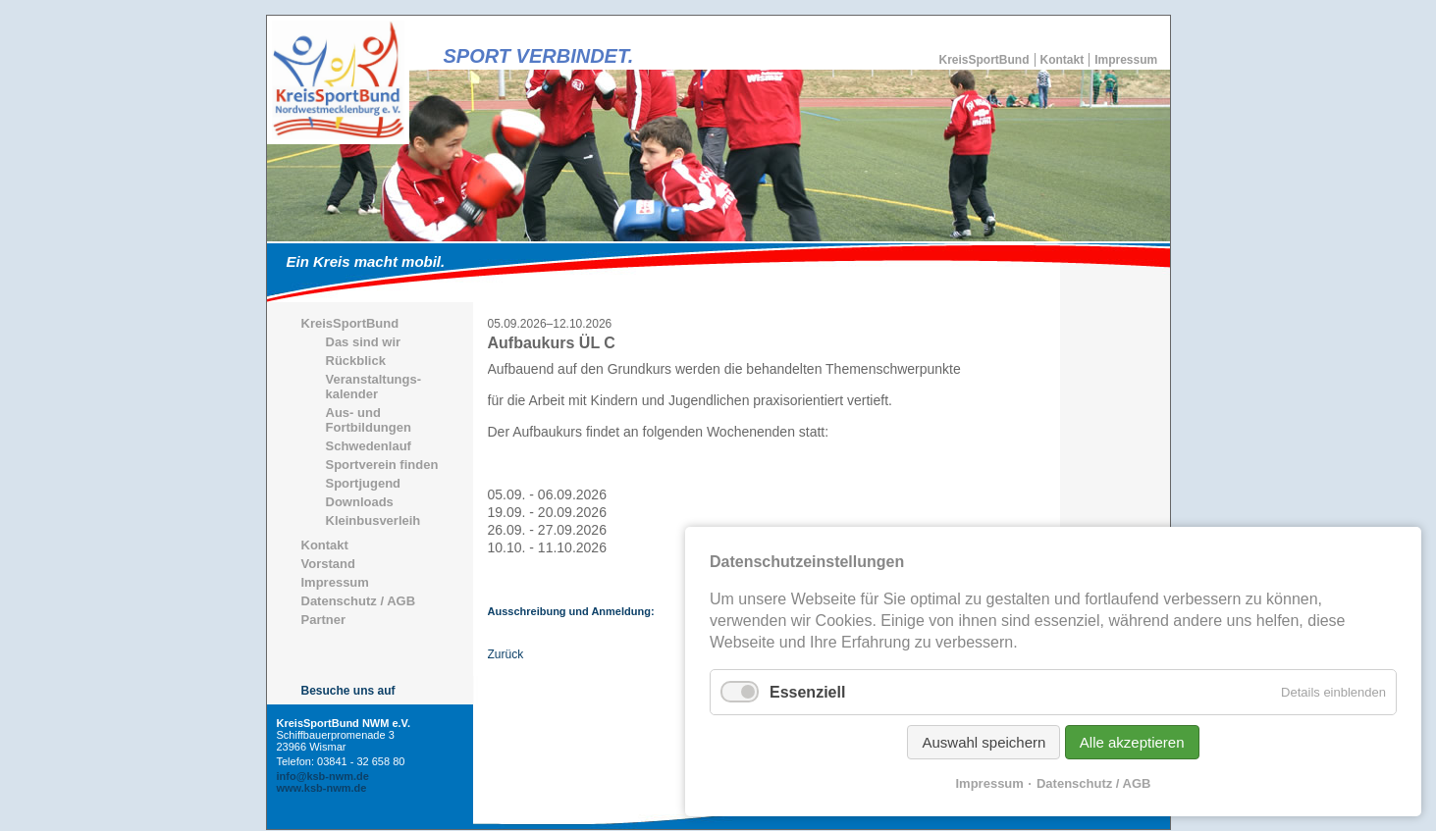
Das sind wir (363, 342)
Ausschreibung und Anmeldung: (571, 611)
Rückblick (356, 360)
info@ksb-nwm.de (323, 776)
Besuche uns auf (348, 691)
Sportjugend (363, 483)
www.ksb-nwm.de (322, 788)
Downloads (360, 501)
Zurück (506, 654)
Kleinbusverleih (373, 520)
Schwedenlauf (368, 446)
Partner (323, 619)
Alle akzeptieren (1132, 742)
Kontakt (1062, 60)
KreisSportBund (984, 60)
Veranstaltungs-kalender (374, 386)
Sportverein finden (382, 464)
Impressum (1125, 60)
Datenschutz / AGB (358, 601)
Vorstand (328, 563)
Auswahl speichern (983, 742)
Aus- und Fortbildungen (368, 420)
